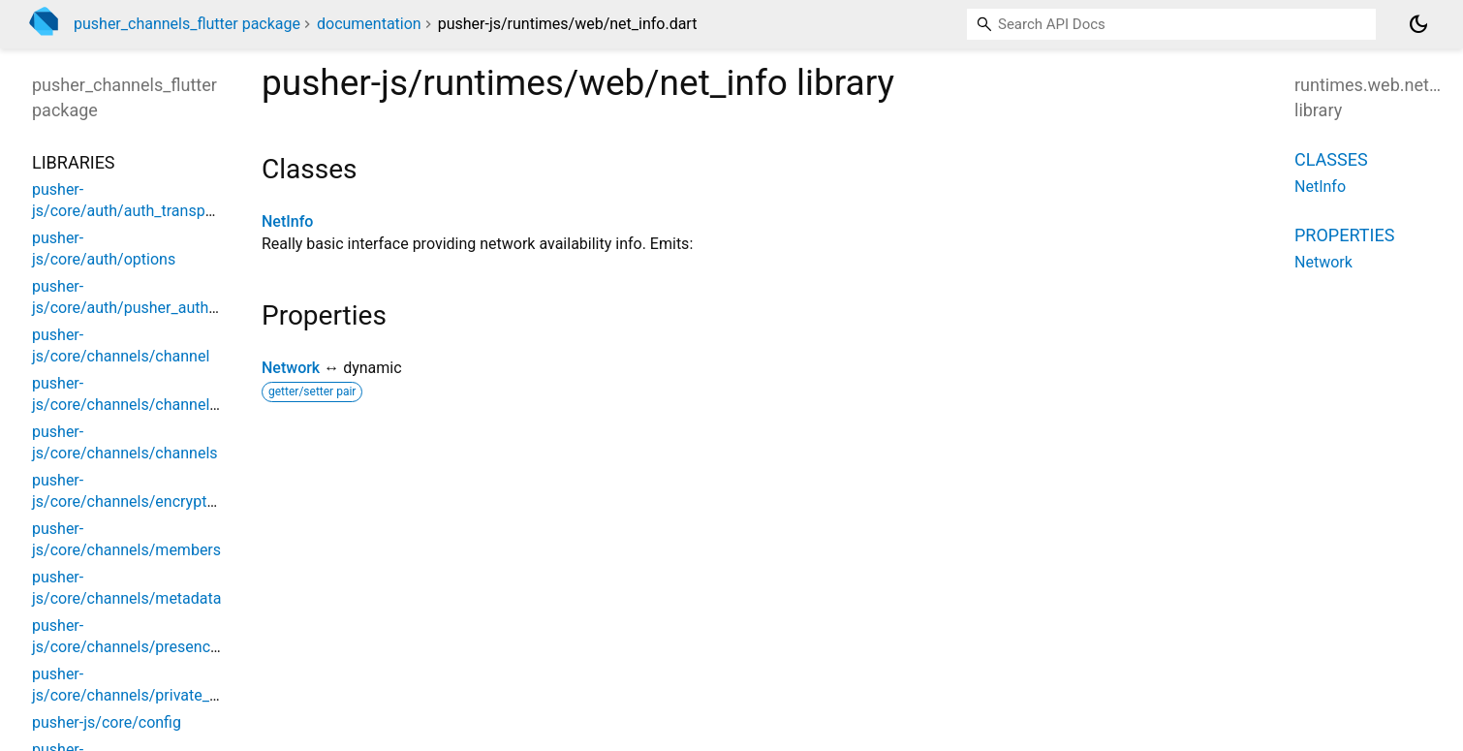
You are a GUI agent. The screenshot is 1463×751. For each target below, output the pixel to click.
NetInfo (287, 221)
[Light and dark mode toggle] (1418, 24)
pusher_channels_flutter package (187, 24)
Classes (1331, 159)
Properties (1344, 235)
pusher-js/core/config (106, 722)
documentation (369, 24)
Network (291, 368)
